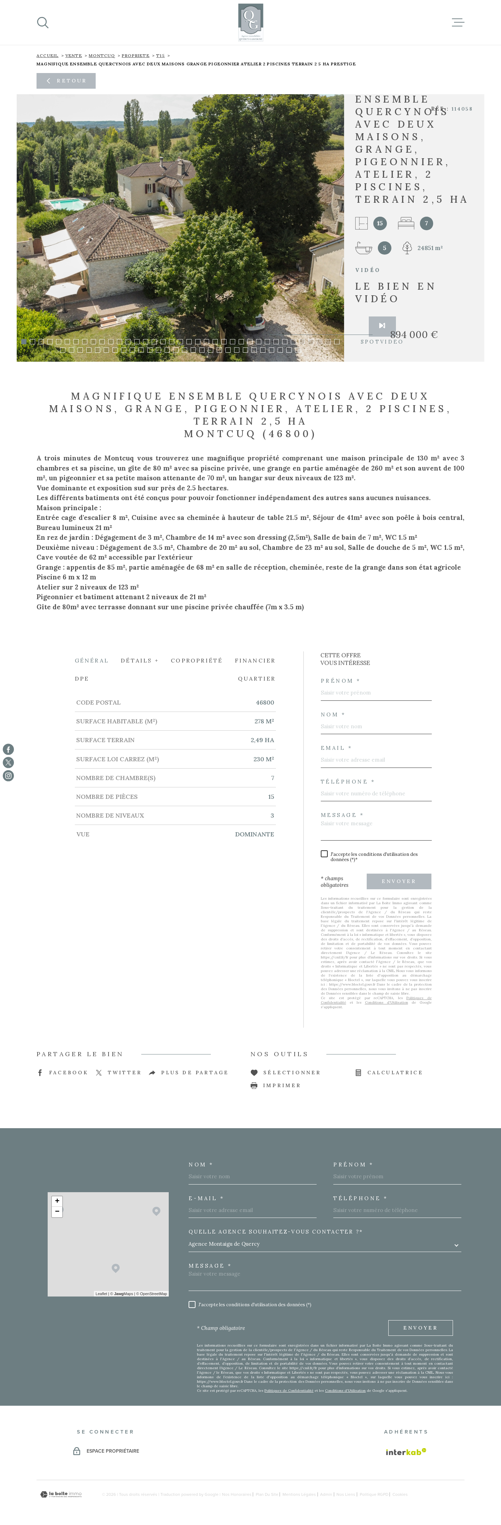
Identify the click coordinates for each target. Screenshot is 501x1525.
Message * (343, 814)
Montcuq (102, 55)
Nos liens (345, 1494)
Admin (326, 1494)
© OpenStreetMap (151, 1293)
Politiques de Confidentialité (288, 1390)
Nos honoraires (237, 1494)
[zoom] (180, 227)
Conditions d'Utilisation (386, 1002)
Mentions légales (299, 1494)
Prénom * (341, 680)
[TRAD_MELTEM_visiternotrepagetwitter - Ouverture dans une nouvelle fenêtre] (8, 762)
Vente (73, 55)
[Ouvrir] (43, 22)
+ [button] (57, 1201)
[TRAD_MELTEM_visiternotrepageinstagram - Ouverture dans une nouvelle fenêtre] (8, 775)
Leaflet (101, 1293)
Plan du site (267, 1494)
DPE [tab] (82, 678)
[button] (23, 341)
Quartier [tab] (257, 678)
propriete (136, 55)
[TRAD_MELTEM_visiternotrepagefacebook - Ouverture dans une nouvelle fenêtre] (8, 749)
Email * (337, 747)
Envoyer (399, 881)
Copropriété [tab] (197, 660)
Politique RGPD (374, 1494)
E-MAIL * (206, 1198)
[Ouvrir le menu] (458, 22)
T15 (160, 55)
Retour (66, 81)
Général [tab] (92, 660)
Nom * (333, 714)
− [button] (57, 1211)
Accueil (47, 55)
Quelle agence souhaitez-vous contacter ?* (276, 1231)
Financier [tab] (255, 660)
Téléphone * (348, 781)
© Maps (121, 1293)
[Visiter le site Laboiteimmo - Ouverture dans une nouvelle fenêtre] (61, 1494)
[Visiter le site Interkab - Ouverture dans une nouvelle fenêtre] (406, 1451)
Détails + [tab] (140, 660)
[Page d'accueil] (250, 22)
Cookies (400, 1494)
